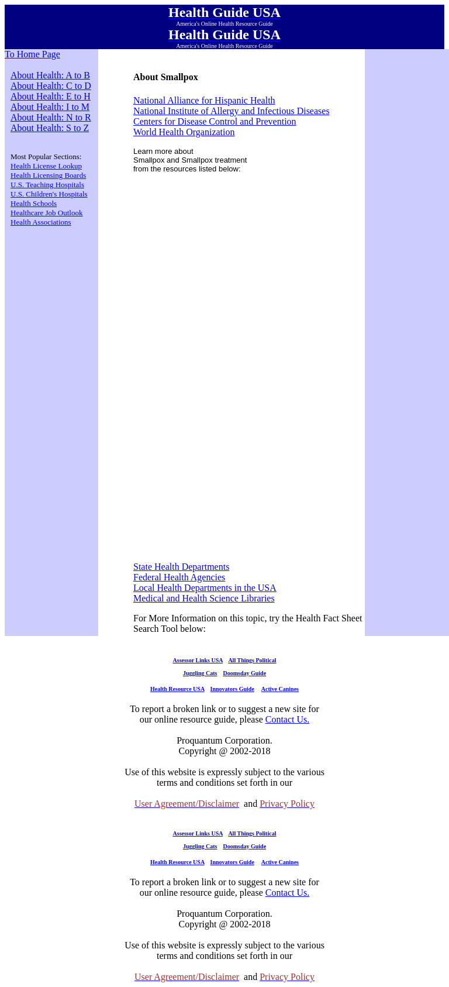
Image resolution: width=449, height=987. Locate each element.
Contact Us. (287, 719)
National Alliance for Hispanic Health (204, 100)
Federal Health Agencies (179, 577)
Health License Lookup (46, 165)
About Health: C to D (51, 86)
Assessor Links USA (198, 660)
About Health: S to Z (50, 128)
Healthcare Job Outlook (46, 212)
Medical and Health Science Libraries (204, 598)
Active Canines (280, 689)
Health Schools (34, 203)
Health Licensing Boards (48, 175)
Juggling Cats (200, 673)
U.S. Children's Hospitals (49, 194)
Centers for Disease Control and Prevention (214, 121)
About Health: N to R (51, 117)
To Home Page (32, 54)
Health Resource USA (177, 689)
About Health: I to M (50, 107)
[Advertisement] (249, 266)
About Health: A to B (50, 75)
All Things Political (252, 660)
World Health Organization (183, 132)
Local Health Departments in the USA (205, 588)
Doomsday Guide (245, 673)
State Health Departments (181, 567)
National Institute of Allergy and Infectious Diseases (231, 111)
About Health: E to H (51, 96)
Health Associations (41, 222)
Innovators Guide (232, 689)
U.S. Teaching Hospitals (47, 184)
